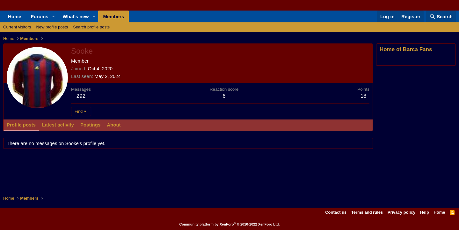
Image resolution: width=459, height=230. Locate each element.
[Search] (441, 16)
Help (424, 212)
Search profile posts (91, 27)
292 (80, 96)
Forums (39, 16)
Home (14, 16)
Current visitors (17, 27)
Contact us (335, 212)
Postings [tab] (90, 124)
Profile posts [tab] (21, 124)
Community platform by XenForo (229, 224)
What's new (76, 16)
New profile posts (52, 27)
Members (113, 16)
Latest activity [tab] (58, 124)
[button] (53, 16)
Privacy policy (401, 212)
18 (364, 96)
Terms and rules (367, 212)
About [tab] (113, 124)
